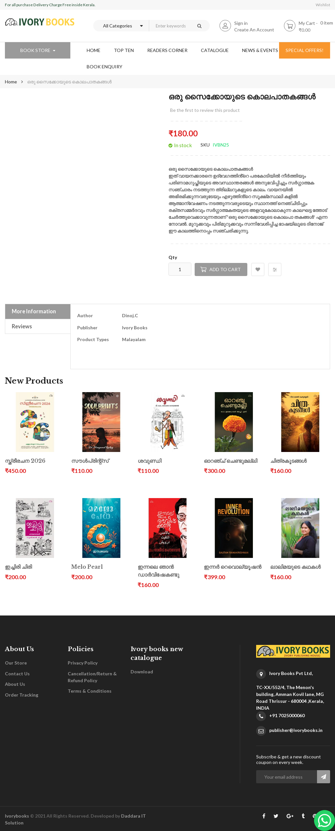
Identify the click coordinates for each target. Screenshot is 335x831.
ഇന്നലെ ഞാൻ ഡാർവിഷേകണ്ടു (158, 571)
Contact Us (17, 673)
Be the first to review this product (205, 110)
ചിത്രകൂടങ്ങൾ (288, 461)
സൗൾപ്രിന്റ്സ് (90, 461)
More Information (34, 311)
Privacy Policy (82, 663)
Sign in (241, 23)
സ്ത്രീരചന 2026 (25, 461)
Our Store (16, 663)
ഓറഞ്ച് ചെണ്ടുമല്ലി (230, 461)
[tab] (38, 311)
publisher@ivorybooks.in (296, 730)
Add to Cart (225, 269)
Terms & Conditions (90, 691)
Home (11, 81)
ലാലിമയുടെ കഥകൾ (295, 567)
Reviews (22, 326)
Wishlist (323, 4)
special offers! (305, 50)
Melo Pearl (87, 567)
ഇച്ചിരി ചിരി (18, 567)
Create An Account (254, 29)
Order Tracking (21, 695)
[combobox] (169, 25)
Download (142, 671)
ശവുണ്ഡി (149, 461)
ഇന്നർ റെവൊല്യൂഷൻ (232, 567)
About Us (15, 684)
